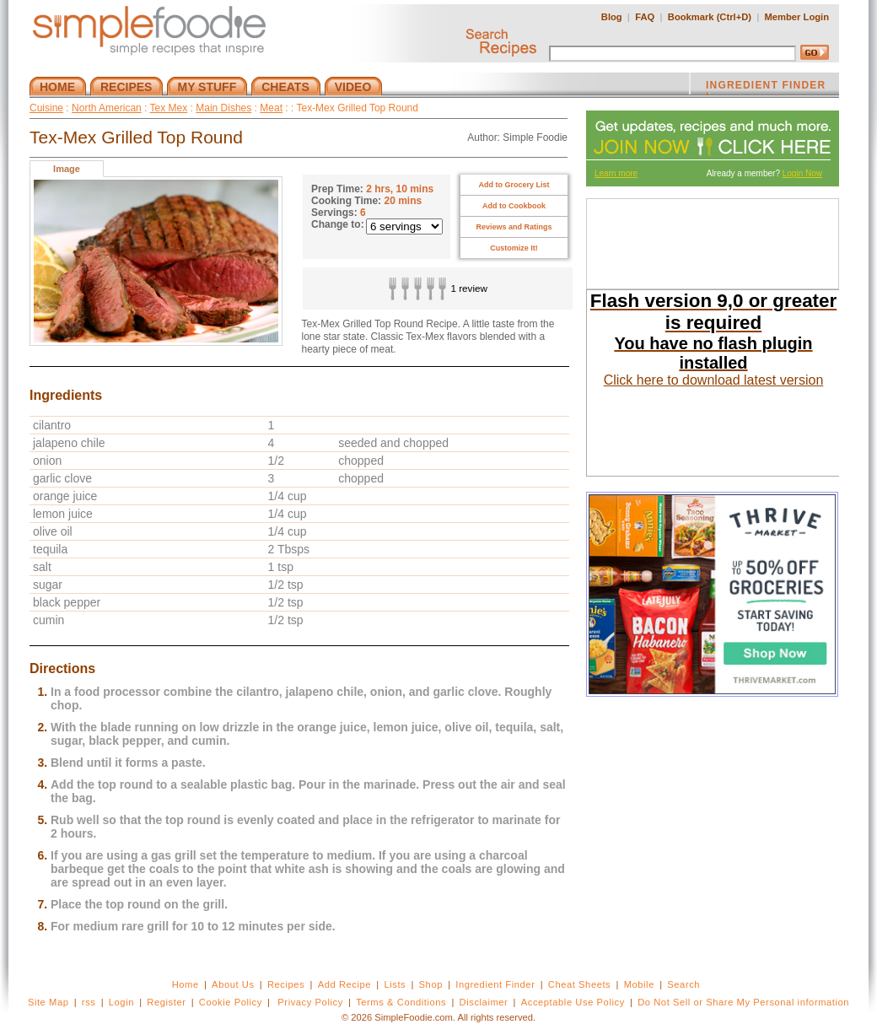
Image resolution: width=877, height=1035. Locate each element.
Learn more (616, 173)
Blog (611, 17)
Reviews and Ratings (513, 227)
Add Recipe (344, 984)
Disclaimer (484, 1002)
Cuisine (46, 108)
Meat (271, 108)
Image (66, 169)
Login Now (802, 173)
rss (89, 1002)
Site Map (48, 1002)
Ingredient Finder (495, 984)
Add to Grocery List (513, 185)
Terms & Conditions (401, 1002)
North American (107, 108)
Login (121, 1002)
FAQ (644, 17)
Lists (395, 984)
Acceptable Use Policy (573, 1002)
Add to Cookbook (514, 206)
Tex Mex (169, 108)
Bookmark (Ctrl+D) (709, 17)
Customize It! (514, 248)
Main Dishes (223, 108)
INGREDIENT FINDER (766, 86)
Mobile (639, 984)
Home (185, 984)
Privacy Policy (309, 1002)
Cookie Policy (230, 1002)
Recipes (285, 984)
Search (683, 984)
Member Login (797, 17)
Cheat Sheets (579, 984)
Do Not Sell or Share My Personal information (743, 1002)
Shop (431, 984)
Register (166, 1002)
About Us (233, 984)
